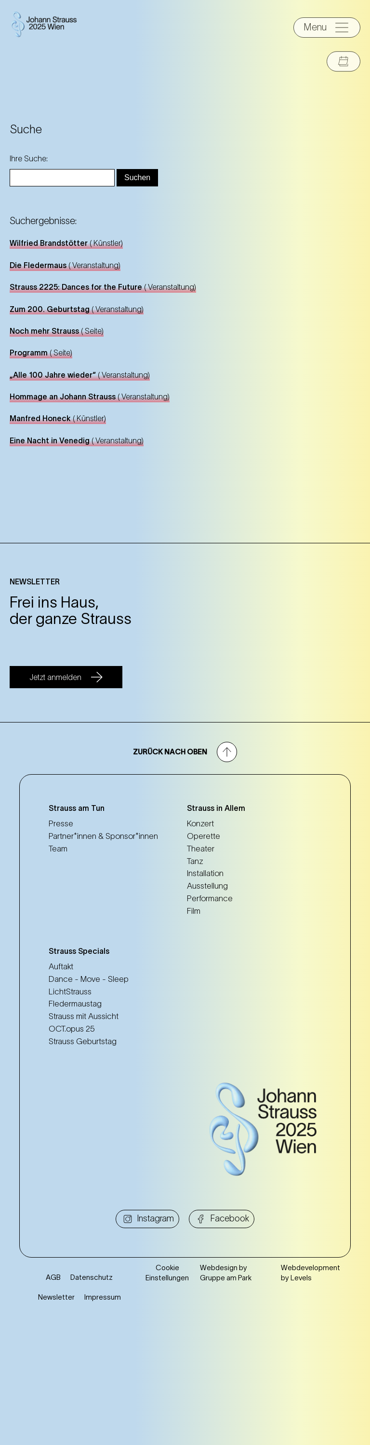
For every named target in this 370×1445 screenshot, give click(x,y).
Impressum (102, 1416)
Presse (61, 823)
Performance (210, 898)
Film (193, 911)
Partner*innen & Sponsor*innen (103, 836)
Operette (203, 836)
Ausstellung (207, 885)
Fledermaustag (75, 1003)
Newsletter (56, 1416)
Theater (200, 848)
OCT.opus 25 (72, 1028)
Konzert (200, 823)
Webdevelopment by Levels (310, 1391)
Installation (205, 873)
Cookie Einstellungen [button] (167, 1391)
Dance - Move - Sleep (89, 979)
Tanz (195, 861)
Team (58, 848)
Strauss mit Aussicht (84, 1016)
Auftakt (61, 966)
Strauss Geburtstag (83, 1041)
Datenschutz (91, 1396)
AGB (53, 1396)
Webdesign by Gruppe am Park (225, 1391)
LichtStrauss (70, 991)
